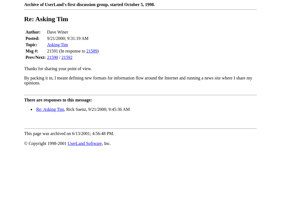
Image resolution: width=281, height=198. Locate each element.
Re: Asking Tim (50, 109)
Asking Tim (57, 44)
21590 (52, 57)
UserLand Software (85, 143)
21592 (66, 57)
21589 (91, 51)
